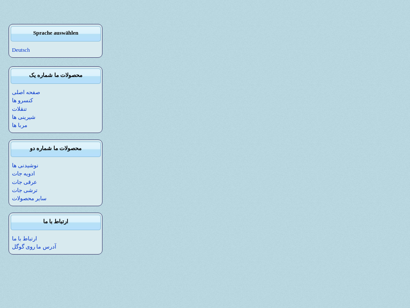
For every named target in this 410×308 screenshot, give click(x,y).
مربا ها (19, 125)
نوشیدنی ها (25, 166)
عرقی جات (24, 182)
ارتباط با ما (24, 239)
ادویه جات (23, 174)
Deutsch (21, 50)
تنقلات (19, 109)
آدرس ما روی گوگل (34, 247)
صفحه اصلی (26, 92)
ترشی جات (25, 190)
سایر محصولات (29, 198)
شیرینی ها (23, 117)
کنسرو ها (22, 101)
